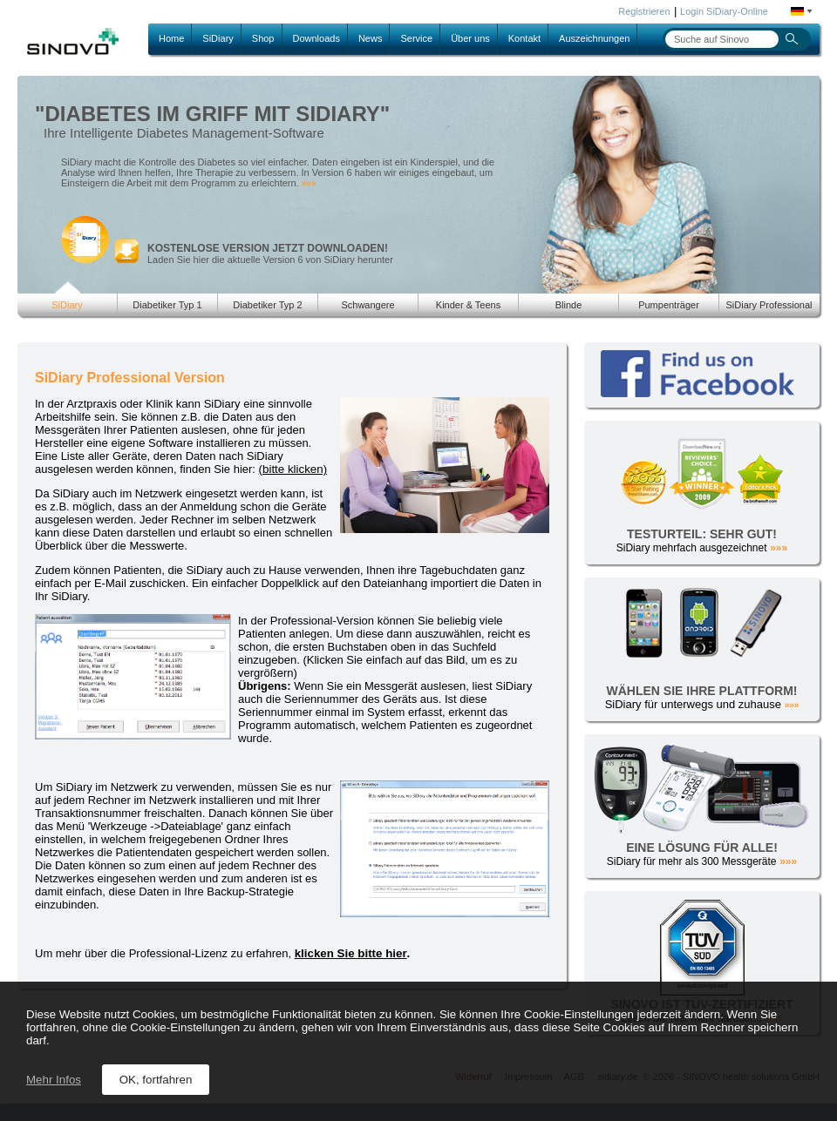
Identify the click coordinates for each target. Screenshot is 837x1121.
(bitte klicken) (293, 469)
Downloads (316, 38)
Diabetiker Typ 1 (167, 305)
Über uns (470, 38)
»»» (309, 183)
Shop (263, 38)
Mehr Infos (53, 1079)
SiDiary (217, 38)
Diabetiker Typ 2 (267, 305)
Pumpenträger (668, 305)
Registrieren (644, 11)
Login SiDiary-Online (724, 11)
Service (416, 38)
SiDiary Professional (768, 305)
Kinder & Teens (468, 305)
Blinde (568, 305)
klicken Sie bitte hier (351, 953)
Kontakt (524, 38)
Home (171, 38)
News (370, 38)
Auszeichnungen (594, 38)
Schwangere (367, 305)
